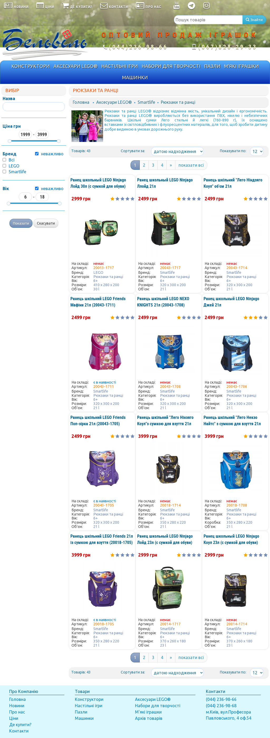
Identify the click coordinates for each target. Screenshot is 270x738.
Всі (12, 159)
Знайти (254, 20)
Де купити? (20, 724)
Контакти (18, 731)
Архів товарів (148, 718)
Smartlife (17, 171)
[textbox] (208, 19)
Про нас (17, 712)
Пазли (81, 712)
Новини (16, 705)
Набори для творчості (157, 705)
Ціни (13, 718)
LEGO (14, 166)
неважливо (52, 188)
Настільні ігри (88, 705)
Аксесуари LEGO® (114, 102)
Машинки (84, 718)
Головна (81, 102)
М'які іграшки (148, 712)
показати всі (191, 165)
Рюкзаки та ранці (178, 102)
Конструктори (89, 699)
